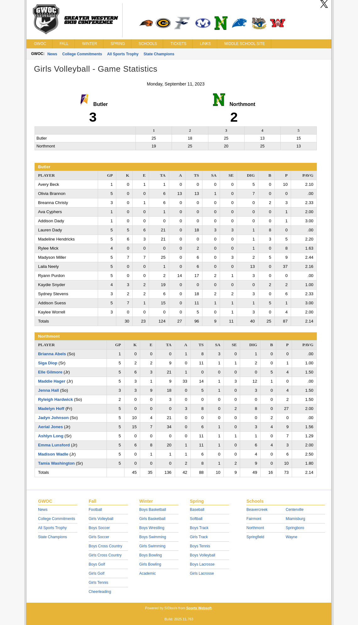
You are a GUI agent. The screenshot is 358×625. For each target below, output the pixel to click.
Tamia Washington (56, 463)
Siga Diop (47, 363)
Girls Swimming (152, 546)
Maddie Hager (51, 381)
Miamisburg (295, 519)
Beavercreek (256, 509)
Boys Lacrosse (202, 564)
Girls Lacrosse (202, 573)
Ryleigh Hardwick (55, 399)
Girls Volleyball (101, 519)
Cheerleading (100, 591)
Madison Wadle (53, 454)
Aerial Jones (50, 426)
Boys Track (199, 528)
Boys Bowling (150, 555)
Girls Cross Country (105, 555)
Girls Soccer (99, 537)
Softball (196, 519)
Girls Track (199, 537)
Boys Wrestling (151, 528)
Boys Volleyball (202, 555)
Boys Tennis (200, 546)
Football (95, 509)
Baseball (197, 509)
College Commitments (82, 54)
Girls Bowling (150, 564)
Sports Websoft (199, 608)
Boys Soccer (99, 528)
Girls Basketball (152, 519)
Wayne (291, 537)
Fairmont (253, 519)
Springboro (295, 528)
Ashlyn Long (50, 436)
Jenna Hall (48, 390)
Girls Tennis (98, 582)
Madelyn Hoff (51, 408)
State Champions (159, 54)
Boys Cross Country (105, 546)
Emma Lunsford (54, 445)
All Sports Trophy (123, 54)
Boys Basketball (152, 509)
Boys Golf (97, 564)
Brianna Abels (52, 353)
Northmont (255, 528)
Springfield (255, 537)
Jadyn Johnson (53, 417)
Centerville (295, 509)
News (52, 54)
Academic (147, 573)
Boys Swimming (152, 537)
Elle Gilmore (50, 372)
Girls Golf (96, 573)
